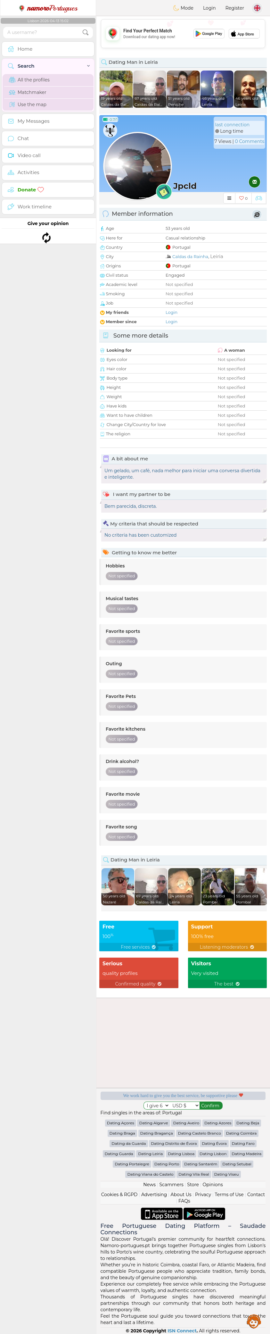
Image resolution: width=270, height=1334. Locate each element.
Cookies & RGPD (119, 1194)
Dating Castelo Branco (199, 1133)
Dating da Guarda (128, 1143)
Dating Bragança (156, 1133)
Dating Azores (218, 1122)
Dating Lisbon (213, 1153)
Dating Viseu (226, 1174)
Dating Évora (214, 1143)
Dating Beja (247, 1122)
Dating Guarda (119, 1153)
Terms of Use (229, 1194)
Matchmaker (27, 92)
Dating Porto (166, 1164)
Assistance (254, 1321)
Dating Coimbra (241, 1133)
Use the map (27, 104)
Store (193, 1184)
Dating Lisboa (181, 1153)
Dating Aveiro (186, 1122)
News (149, 1184)
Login (209, 8)
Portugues (48, 8)
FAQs (184, 1201)
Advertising (154, 1194)
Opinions (212, 1184)
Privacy (203, 1194)
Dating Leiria (150, 1153)
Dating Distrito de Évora (174, 1143)
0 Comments (249, 141)
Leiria (216, 256)
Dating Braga (122, 1133)
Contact (256, 1194)
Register (234, 8)
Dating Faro (243, 1143)
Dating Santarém (200, 1164)
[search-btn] (85, 32)
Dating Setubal (236, 1164)
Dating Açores (120, 1122)
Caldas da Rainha (190, 256)
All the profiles (29, 80)
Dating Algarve (153, 1122)
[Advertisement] (183, 33)
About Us (181, 1194)
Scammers (171, 1184)
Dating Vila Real (193, 1174)
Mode (183, 8)
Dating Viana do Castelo (150, 1174)
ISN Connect (182, 1331)
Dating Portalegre (132, 1164)
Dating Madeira (246, 1153)
